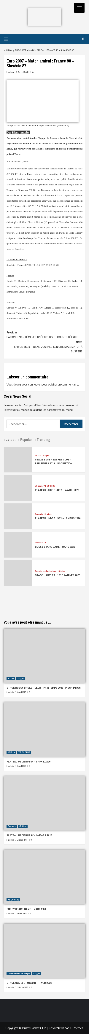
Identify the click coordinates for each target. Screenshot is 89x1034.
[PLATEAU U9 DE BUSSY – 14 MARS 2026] (18, 516)
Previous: (44, 335)
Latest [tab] (10, 439)
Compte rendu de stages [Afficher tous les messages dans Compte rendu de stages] (46, 571)
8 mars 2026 (22, 913)
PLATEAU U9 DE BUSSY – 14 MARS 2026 (57, 518)
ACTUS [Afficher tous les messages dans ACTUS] (38, 456)
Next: (44, 347)
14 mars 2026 (22, 840)
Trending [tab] (43, 439)
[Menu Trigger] (79, 8)
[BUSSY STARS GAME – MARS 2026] (18, 544)
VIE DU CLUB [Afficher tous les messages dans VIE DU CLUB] (49, 486)
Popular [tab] (25, 439)
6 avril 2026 (21, 766)
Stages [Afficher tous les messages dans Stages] (45, 456)
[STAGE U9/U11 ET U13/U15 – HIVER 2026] (18, 572)
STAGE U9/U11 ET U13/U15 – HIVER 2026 (57, 575)
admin (11, 72)
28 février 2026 (22, 987)
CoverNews (56, 1028)
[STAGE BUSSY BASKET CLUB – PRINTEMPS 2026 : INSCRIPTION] (18, 459)
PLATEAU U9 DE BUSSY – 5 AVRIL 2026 (57, 490)
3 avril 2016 (23, 72)
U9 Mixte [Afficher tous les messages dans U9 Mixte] (39, 486)
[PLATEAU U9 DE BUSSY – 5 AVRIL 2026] (18, 487)
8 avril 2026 (21, 692)
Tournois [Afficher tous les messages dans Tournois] (39, 514)
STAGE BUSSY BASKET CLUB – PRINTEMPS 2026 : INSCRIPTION (53, 461)
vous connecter (31, 384)
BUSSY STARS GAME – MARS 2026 (55, 547)
